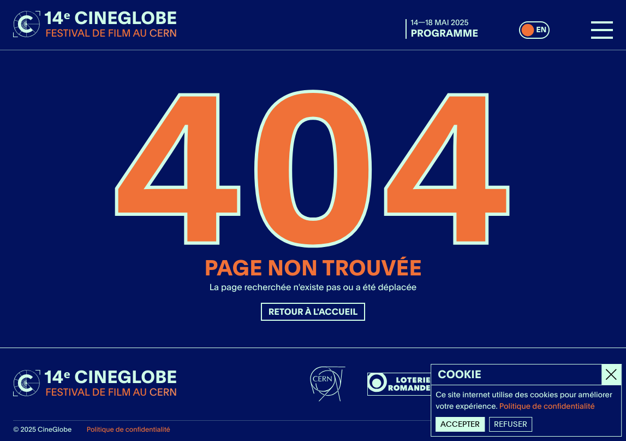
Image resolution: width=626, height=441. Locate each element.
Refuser (511, 424)
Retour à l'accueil (313, 312)
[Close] (612, 374)
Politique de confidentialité (128, 429)
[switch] (534, 30)
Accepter (460, 424)
